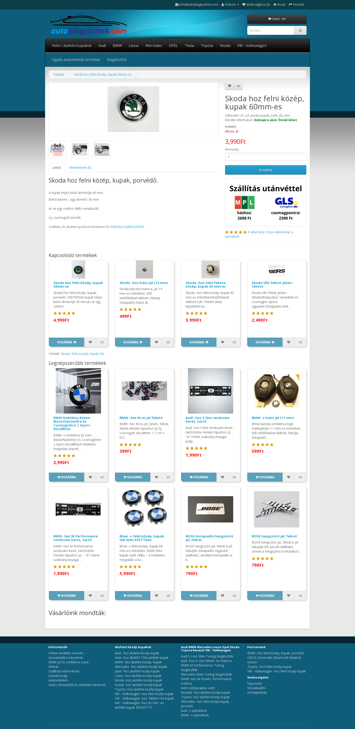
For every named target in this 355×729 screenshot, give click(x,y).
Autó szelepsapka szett (198, 688)
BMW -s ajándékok (195, 715)
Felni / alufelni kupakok (72, 45)
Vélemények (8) (80, 167)
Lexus (134, 45)
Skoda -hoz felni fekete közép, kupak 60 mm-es (206, 284)
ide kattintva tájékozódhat (125, 226)
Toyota (207, 45)
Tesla (189, 45)
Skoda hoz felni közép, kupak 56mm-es (78, 284)
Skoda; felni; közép (74, 353)
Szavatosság (57, 676)
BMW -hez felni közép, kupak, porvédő (275, 653)
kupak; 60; (97, 353)
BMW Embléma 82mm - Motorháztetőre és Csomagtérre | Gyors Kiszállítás (72, 423)
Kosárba (265, 169)
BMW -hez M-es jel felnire (141, 417)
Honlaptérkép (257, 692)
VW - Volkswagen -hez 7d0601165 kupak (144, 698)
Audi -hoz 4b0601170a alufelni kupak (141, 657)
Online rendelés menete (65, 653)
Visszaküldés (256, 688)
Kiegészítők (117, 59)
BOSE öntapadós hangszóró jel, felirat (209, 538)
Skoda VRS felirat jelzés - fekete (273, 284)
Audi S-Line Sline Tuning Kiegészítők (207, 656)
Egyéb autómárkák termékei (76, 59)
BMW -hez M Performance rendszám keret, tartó (75, 538)
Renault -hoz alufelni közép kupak (205, 692)
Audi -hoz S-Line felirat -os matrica (206, 661)
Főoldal (58, 74)
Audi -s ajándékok (194, 710)
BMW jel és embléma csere (68, 662)
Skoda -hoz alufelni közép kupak (138, 680)
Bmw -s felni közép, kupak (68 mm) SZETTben (142, 538)
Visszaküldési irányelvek (65, 657)
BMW (117, 45)
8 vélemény (256, 232)
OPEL (173, 45)
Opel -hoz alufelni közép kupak (137, 671)
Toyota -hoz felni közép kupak (269, 666)
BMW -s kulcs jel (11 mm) (273, 417)
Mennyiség (232, 149)
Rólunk (53, 666)
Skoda (225, 45)
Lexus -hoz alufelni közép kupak (138, 676)
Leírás (56, 167)
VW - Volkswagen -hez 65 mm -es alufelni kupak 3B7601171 (139, 705)
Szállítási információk (63, 671)
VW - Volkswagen (251, 45)
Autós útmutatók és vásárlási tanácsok (77, 685)
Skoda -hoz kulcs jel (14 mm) (144, 282)
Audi (102, 45)
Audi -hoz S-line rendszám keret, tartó (207, 419)
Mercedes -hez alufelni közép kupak (141, 666)
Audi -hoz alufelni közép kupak (137, 653)
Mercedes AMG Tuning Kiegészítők (206, 674)
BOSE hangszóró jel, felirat (274, 536)
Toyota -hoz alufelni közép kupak (139, 689)
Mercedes (154, 45)
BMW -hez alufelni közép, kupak (138, 662)
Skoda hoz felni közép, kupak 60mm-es (103, 74)
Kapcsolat (254, 683)
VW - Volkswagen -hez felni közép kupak (144, 694)
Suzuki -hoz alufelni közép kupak (138, 685)
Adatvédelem (58, 680)
